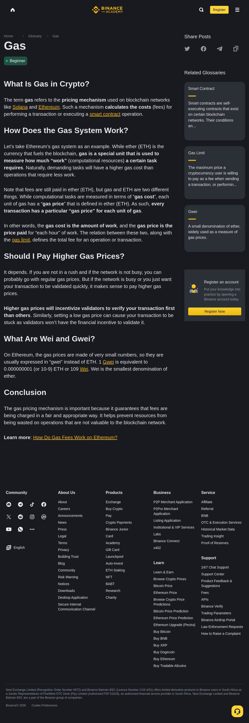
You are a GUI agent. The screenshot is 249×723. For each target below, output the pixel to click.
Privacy (63, 550)
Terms (62, 543)
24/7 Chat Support (215, 567)
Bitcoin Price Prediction (170, 611)
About (62, 502)
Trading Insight (212, 536)
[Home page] (107, 10)
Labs (157, 534)
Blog (61, 563)
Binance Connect (166, 541)
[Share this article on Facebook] (203, 49)
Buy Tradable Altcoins (169, 666)
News (62, 522)
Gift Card (112, 550)
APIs (205, 599)
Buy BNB (160, 638)
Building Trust (68, 557)
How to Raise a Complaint (221, 634)
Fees (205, 593)
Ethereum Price (165, 593)
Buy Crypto (114, 509)
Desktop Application (73, 597)
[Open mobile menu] (237, 9)
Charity (111, 597)
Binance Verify (212, 606)
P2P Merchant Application (172, 502)
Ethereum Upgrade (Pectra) (174, 625)
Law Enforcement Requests (222, 627)
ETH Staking (115, 570)
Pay (109, 516)
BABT (110, 584)
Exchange (113, 502)
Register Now (215, 311)
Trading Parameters (216, 613)
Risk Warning (68, 577)
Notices (63, 584)
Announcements (70, 516)
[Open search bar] (200, 9)
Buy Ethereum (164, 659)
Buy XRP (160, 645)
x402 (157, 548)
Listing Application (167, 520)
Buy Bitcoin (161, 632)
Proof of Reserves (215, 543)
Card (109, 536)
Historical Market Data (218, 529)
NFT (109, 577)
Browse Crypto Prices (169, 579)
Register (219, 10)
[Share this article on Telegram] (219, 49)
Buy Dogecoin (164, 652)
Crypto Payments (119, 522)
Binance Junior (117, 529)
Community (66, 570)
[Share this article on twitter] (187, 49)
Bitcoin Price (162, 586)
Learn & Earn (163, 572)
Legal (62, 536)
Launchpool (114, 557)
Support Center (212, 574)
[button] (237, 10)
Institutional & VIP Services (173, 527)
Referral (207, 509)
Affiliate (207, 502)
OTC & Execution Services (221, 522)
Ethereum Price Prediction (173, 618)
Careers (64, 509)
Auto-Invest (114, 563)
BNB (204, 516)
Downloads (66, 591)
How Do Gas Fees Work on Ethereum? (75, 437)
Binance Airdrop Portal (218, 620)
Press (62, 529)
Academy (113, 543)
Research (113, 591)
